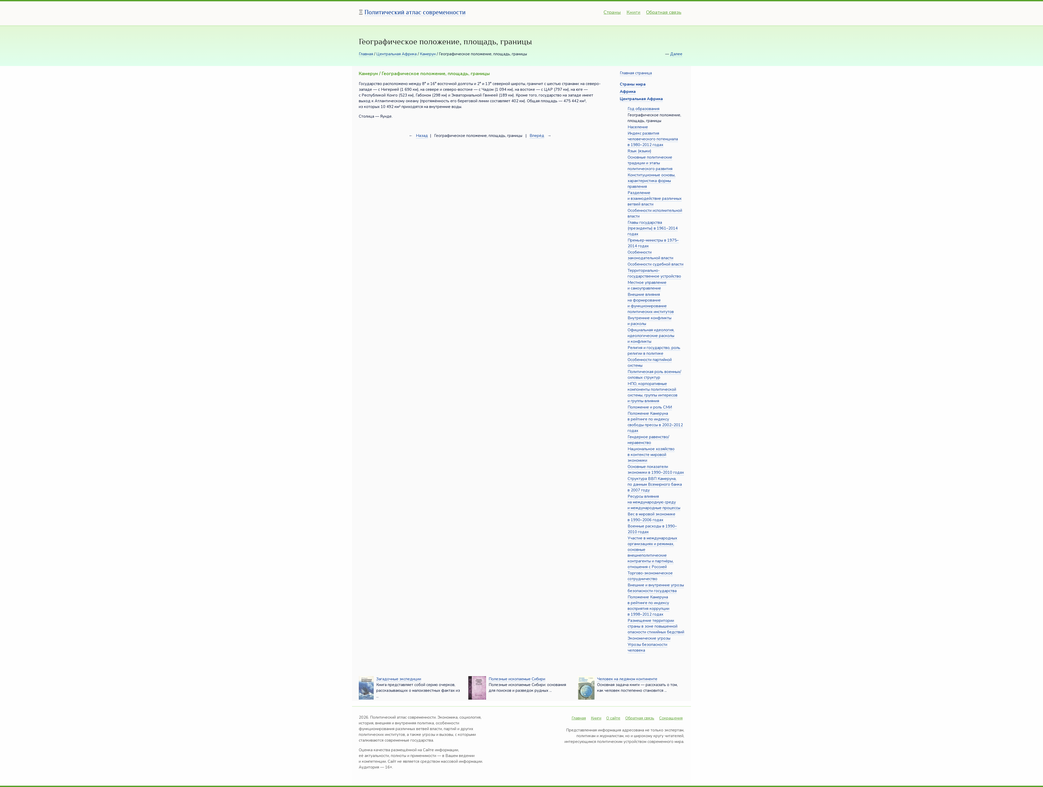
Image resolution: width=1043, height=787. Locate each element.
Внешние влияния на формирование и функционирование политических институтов (651, 303)
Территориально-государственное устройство (654, 273)
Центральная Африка (396, 54)
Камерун (428, 54)
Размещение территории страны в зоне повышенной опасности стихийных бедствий (656, 626)
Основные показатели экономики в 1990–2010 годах (656, 469)
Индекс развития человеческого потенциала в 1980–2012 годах (653, 139)
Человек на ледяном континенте (627, 679)
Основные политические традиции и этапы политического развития (650, 163)
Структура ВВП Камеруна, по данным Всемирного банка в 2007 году (655, 484)
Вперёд (537, 135)
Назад (422, 135)
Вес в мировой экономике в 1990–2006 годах (651, 517)
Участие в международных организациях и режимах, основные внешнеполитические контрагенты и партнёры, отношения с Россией (652, 552)
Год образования (643, 108)
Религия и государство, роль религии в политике (654, 350)
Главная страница (636, 73)
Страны (612, 12)
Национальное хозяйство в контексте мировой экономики (651, 454)
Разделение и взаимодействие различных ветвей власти (655, 198)
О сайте (613, 718)
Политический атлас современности (415, 12)
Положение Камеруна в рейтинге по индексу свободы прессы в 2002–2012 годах (655, 422)
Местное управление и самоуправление (647, 285)
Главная (366, 54)
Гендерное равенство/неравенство (648, 439)
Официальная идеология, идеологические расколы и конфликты (651, 335)
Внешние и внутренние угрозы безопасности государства (656, 587)
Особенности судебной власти (655, 264)
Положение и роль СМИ (650, 407)
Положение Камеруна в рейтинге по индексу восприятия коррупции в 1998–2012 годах (648, 605)
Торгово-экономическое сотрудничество (650, 575)
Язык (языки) (639, 151)
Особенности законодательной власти (650, 255)
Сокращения (671, 718)
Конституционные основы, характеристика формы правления (651, 180)
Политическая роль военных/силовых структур (654, 374)
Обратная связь (663, 12)
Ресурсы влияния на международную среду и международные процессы (654, 502)
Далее (676, 54)
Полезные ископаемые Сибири (517, 679)
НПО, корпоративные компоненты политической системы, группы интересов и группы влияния (652, 392)
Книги (633, 12)
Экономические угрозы (649, 638)
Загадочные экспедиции (398, 679)
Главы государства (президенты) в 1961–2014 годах (653, 228)
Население (638, 127)
